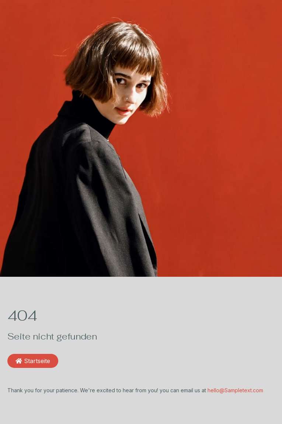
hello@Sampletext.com (235, 390)
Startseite (32, 361)
